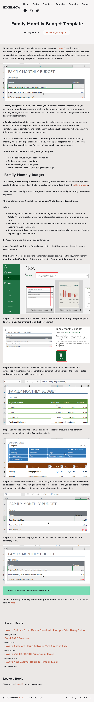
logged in (19, 684)
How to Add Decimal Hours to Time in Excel (31, 661)
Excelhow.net (23, 698)
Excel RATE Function (16, 638)
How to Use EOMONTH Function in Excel (29, 653)
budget (60, 48)
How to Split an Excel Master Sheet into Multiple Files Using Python (45, 630)
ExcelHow (11, 7)
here (13, 602)
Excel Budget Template (56, 32)
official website (81, 185)
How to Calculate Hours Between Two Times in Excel (36, 645)
